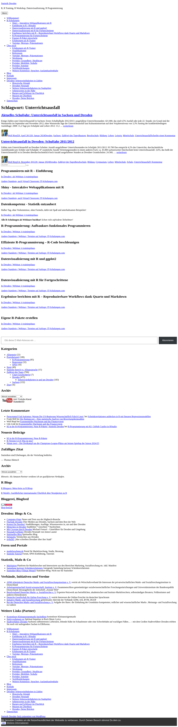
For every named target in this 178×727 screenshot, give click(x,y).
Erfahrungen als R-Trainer (24, 40)
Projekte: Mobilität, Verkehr (24, 63)
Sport (9, 367)
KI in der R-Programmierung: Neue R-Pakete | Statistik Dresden (35, 426)
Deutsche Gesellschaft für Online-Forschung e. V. (29, 597)
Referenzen (17, 53)
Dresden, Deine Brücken (23, 98)
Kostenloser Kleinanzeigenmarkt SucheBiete (27, 616)
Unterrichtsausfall (143, 135)
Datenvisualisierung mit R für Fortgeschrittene (33, 30)
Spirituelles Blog (14, 534)
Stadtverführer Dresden (17, 621)
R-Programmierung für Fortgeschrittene (30, 35)
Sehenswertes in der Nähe (23, 91)
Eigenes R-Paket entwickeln (24, 38)
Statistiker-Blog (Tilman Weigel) (21, 570)
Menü (4, 13)
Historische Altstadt (21, 83)
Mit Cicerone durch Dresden (19, 529)
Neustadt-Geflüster (15, 532)
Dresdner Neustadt (20, 86)
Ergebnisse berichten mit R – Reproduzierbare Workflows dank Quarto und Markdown (51, 33)
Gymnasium (101, 162)
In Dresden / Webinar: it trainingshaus (18, 231)
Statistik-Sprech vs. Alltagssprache (22, 370)
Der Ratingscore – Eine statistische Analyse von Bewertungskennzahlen (52, 419)
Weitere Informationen (18, 723)
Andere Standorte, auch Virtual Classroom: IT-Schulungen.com (29, 181)
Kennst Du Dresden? (16, 524)
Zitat (9, 385)
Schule (130, 162)
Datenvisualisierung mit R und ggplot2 (29, 28)
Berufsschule (93, 135)
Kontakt (10, 75)
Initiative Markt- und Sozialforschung (23, 600)
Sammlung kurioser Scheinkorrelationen (25, 568)
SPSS (14, 365)
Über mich (11, 45)
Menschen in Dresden (16, 527)
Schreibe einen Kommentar (163, 135)
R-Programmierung (20, 359)
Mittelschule (128, 135)
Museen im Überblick (22, 96)
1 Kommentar (156, 162)
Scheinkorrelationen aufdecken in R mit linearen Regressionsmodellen (119, 416)
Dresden (48, 135)
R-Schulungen (13, 20)
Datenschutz (12, 101)
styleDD (10, 539)
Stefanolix (11, 537)
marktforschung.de (15, 551)
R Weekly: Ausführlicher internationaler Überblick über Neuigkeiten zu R (34, 493)
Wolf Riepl (13, 135)
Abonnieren (168, 340)
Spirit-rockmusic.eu (15, 619)
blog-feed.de (6, 507)
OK (3, 723)
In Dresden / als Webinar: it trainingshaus (19, 176)
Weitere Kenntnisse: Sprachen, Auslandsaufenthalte (35, 70)
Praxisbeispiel (13, 357)
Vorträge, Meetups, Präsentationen (27, 43)
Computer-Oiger (14, 519)
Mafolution (12, 565)
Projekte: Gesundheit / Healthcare (27, 60)
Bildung (103, 135)
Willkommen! (13, 18)
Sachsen (56, 135)
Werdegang (17, 58)
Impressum (12, 78)
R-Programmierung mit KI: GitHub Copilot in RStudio (92, 426)
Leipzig (118, 135)
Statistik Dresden (8, 3)
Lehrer (111, 135)
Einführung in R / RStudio (24, 25)
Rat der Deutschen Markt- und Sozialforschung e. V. (30, 602)
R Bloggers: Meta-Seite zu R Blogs (17, 488)
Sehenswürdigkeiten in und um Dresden (35, 380)
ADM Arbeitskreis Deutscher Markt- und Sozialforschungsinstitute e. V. (39, 582)
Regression (17, 362)
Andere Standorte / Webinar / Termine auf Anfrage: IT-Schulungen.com (33, 236)
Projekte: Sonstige (20, 65)
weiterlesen (68, 126)
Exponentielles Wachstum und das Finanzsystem (42, 421)
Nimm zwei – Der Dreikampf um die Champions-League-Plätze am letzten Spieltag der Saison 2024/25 (53, 443)
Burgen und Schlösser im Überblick (28, 93)
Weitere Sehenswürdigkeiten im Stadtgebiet (31, 88)
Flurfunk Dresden (14, 522)
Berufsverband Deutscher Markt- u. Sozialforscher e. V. (31, 592)
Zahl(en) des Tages (70, 135)
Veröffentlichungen (20, 68)
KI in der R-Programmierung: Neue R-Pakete (27, 438)
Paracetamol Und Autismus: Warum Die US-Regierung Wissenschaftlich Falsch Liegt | (45, 416)
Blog (9, 73)
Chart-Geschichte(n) (21, 375)
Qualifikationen (19, 50)
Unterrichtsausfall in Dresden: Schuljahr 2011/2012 (37, 141)
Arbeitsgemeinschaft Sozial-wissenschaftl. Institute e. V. (32, 587)
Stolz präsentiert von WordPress (31, 716)
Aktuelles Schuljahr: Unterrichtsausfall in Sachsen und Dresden (46, 115)
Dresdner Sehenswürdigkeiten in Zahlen (24, 80)
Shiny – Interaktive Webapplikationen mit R (31, 23)
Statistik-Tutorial (14, 554)
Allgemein (11, 354)
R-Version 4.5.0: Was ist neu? (20, 441)
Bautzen (82, 135)
